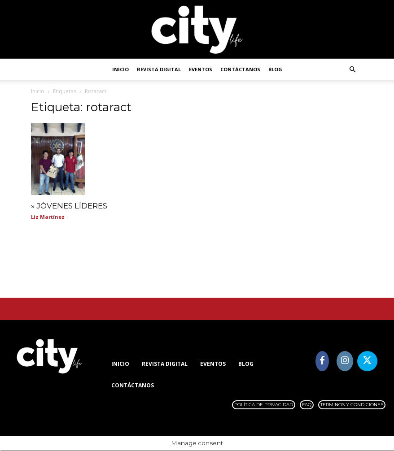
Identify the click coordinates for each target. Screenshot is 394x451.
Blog (275, 69)
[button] (352, 69)
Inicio (120, 69)
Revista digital (159, 69)
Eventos (200, 69)
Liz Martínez (48, 217)
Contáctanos (240, 69)
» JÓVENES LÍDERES (69, 206)
